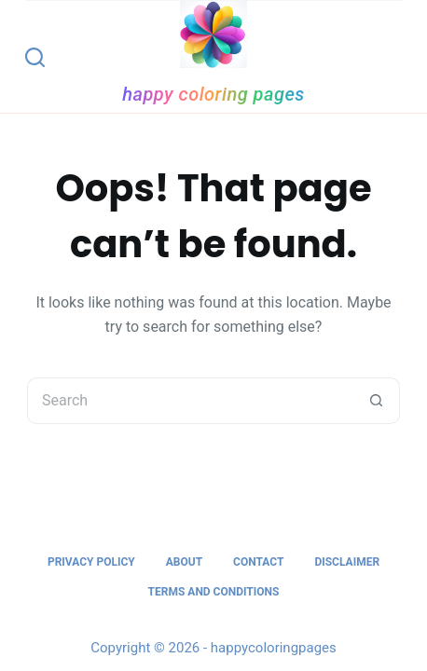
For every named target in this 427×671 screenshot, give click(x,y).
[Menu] (393, 56)
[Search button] (376, 400)
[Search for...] (190, 400)
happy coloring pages (213, 94)
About (184, 561)
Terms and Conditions (214, 591)
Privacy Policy (91, 561)
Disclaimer (346, 561)
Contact (258, 561)
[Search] (35, 57)
